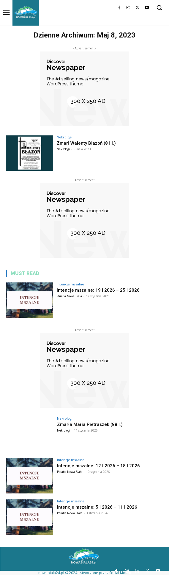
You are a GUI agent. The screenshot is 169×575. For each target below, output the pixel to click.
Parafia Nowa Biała (69, 296)
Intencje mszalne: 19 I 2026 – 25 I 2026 (98, 290)
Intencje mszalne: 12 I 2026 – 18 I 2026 (98, 465)
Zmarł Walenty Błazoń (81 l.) (86, 143)
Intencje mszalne (70, 284)
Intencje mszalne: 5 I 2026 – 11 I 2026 (97, 507)
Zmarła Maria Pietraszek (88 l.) (90, 424)
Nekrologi (64, 137)
